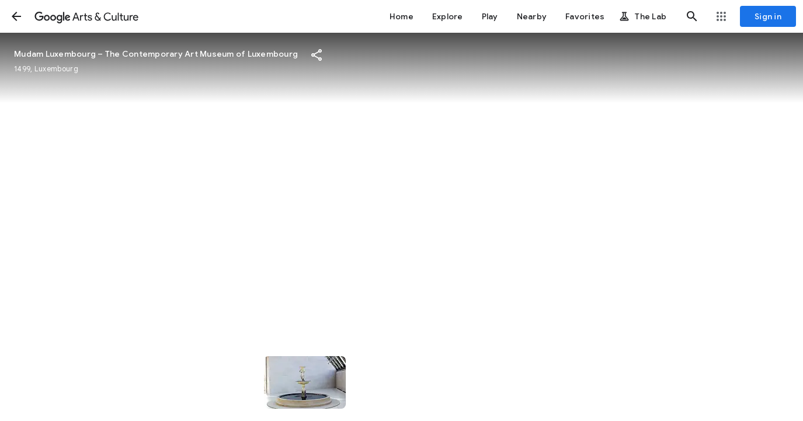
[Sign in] (768, 16)
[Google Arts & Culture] (86, 16)
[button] (16, 16)
